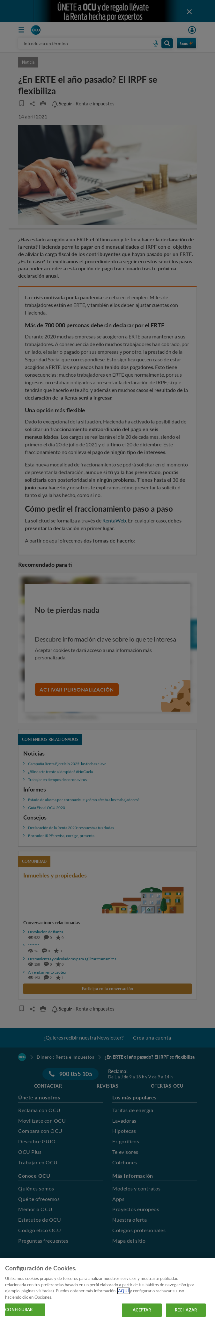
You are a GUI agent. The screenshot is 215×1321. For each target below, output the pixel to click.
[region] (107, 1289)
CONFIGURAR (19, 1309)
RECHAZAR (186, 1309)
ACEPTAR (142, 1309)
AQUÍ (123, 1290)
